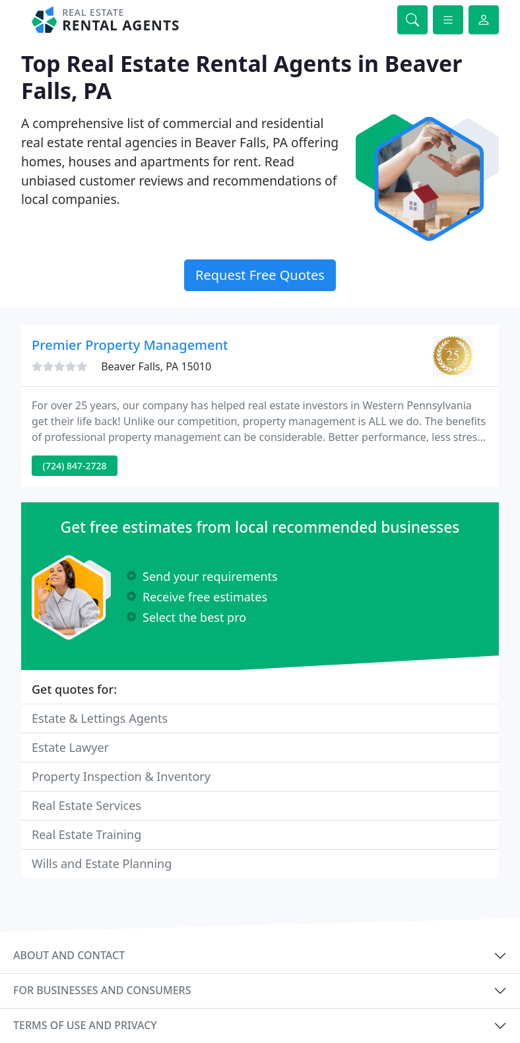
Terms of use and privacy (85, 1025)
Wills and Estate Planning (102, 863)
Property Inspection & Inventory (121, 776)
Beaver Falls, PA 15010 (156, 366)
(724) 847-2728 (75, 465)
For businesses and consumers (102, 990)
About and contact (69, 955)
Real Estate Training (86, 834)
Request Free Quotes (260, 275)
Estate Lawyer (70, 747)
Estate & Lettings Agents (100, 718)
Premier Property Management (130, 345)
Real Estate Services (86, 805)
